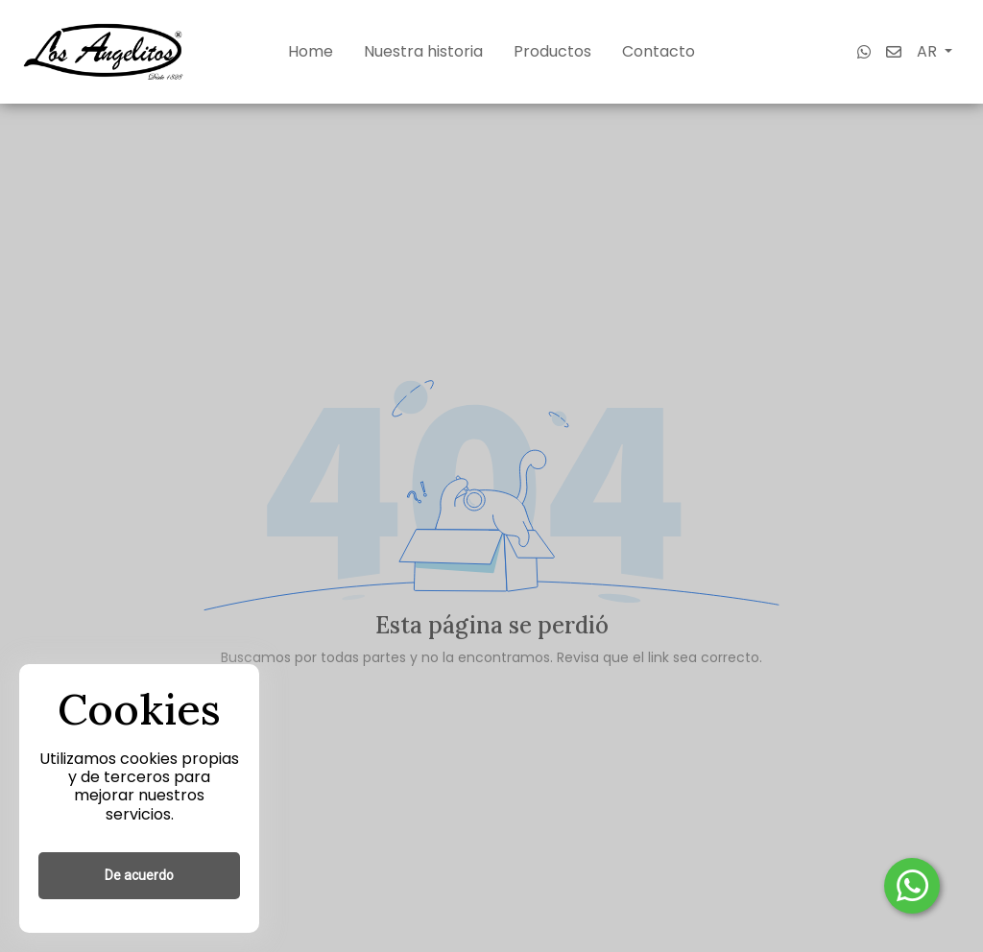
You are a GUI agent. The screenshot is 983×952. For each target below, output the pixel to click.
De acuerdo (139, 875)
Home (310, 51)
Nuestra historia (423, 51)
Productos (552, 51)
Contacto (658, 51)
